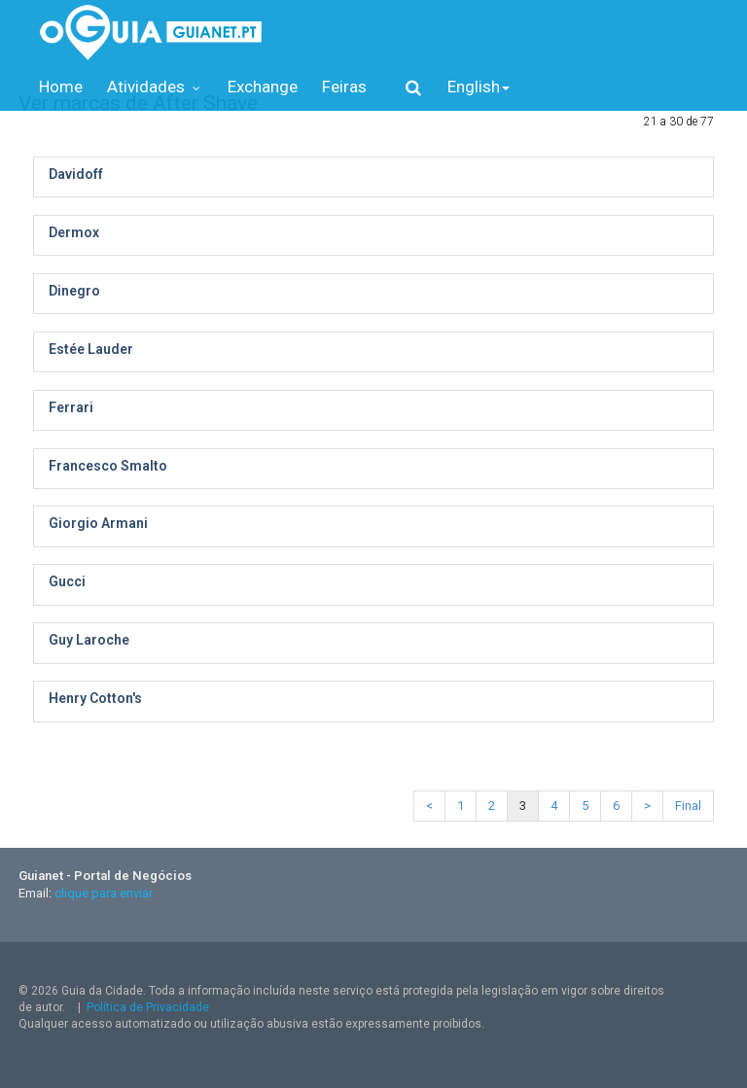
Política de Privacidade (148, 1007)
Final (688, 805)
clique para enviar (103, 893)
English (478, 86)
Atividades (155, 86)
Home (61, 86)
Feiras (344, 86)
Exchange (263, 86)
